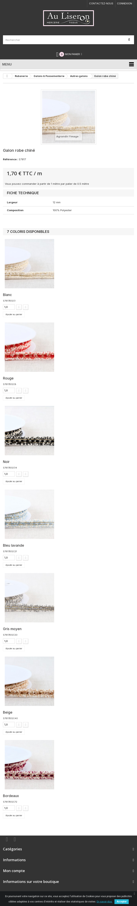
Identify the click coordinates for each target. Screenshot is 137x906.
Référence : (10, 159)
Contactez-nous (101, 3)
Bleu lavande (13, 545)
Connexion (124, 3)
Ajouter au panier (14, 314)
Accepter (122, 901)
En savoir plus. (104, 901)
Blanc (7, 295)
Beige (7, 712)
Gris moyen (12, 629)
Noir (6, 462)
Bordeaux (11, 796)
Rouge (8, 378)
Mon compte (14, 870)
